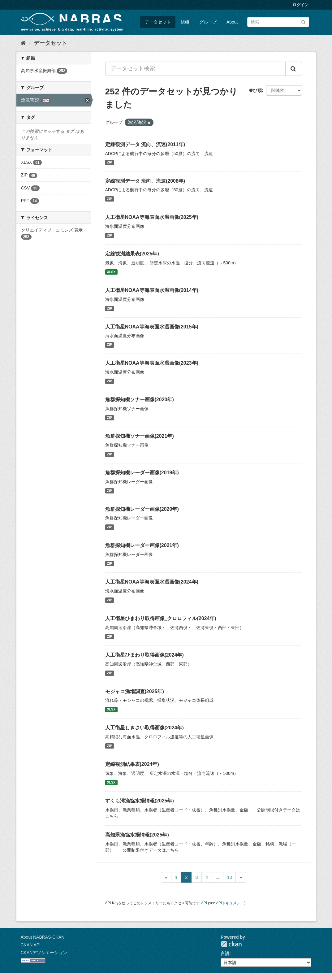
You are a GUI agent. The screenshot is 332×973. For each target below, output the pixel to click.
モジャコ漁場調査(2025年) (134, 691)
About (232, 22)
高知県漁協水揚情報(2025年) (137, 834)
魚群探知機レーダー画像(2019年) (142, 472)
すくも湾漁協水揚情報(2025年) (139, 800)
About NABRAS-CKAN (43, 937)
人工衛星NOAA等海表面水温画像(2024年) (151, 581)
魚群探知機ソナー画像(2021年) (139, 436)
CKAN (231, 944)
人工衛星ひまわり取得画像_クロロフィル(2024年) (160, 618)
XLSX (111, 272)
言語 (225, 953)
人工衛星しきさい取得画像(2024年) (144, 727)
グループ (208, 22)
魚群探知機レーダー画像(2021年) (142, 545)
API (204, 903)
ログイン (300, 4)
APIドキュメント (230, 903)
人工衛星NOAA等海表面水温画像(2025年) (151, 217)
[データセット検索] (278, 22)
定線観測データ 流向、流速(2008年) (145, 181)
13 (229, 877)
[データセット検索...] (195, 69)
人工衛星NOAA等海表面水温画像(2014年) (151, 290)
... (217, 877)
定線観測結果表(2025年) (132, 253)
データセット (158, 22)
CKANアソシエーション (44, 952)
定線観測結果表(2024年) (132, 764)
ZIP (109, 162)
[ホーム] (23, 43)
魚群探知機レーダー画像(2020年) (142, 509)
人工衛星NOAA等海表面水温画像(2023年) (151, 363)
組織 (185, 22)
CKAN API (31, 944)
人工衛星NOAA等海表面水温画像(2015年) (151, 326)
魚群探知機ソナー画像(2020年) (139, 399)
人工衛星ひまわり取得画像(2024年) (144, 655)
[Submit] (303, 21)
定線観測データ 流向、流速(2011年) (145, 144)
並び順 (255, 90)
